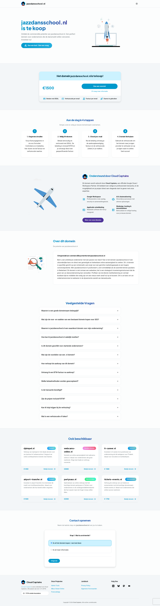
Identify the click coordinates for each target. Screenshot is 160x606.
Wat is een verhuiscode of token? (54, 416)
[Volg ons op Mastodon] (124, 586)
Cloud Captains (77, 602)
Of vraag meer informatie (99, 91)
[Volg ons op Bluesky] (119, 586)
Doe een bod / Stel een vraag (36, 45)
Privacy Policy (85, 585)
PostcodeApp (55, 592)
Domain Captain (26, 587)
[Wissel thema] (137, 4)
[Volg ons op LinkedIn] (113, 586)
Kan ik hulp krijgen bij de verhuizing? (56, 408)
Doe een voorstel (99, 86)
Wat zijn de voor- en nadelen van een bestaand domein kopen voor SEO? (70, 319)
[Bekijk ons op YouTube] (129, 586)
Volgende (54, 561)
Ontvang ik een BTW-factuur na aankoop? (57, 372)
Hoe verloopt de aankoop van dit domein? (57, 364)
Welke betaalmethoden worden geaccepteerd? (59, 381)
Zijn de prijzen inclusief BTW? (53, 399)
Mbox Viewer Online (57, 589)
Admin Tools (55, 585)
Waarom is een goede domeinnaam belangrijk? (60, 311)
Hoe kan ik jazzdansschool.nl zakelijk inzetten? (60, 337)
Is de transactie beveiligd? (51, 390)
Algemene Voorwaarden (89, 589)
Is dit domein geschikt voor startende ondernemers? (62, 346)
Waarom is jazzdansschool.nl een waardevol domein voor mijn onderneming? (72, 328)
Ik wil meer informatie (59, 550)
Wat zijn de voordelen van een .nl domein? (58, 355)
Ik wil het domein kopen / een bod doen (66, 543)
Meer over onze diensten (93, 220)
